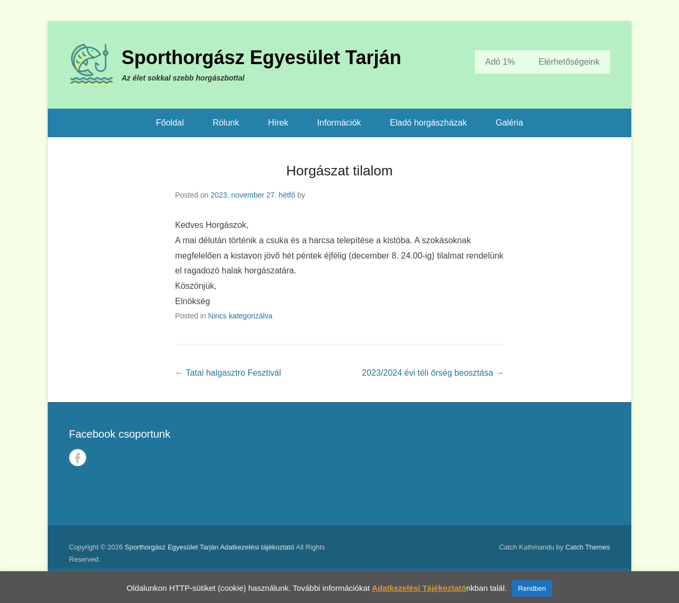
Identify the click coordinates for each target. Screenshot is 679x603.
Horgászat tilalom (339, 171)
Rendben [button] (532, 588)
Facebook (77, 457)
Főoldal (170, 122)
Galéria (509, 122)
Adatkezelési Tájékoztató (419, 587)
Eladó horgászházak (428, 122)
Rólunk (226, 122)
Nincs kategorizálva (240, 316)
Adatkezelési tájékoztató (257, 547)
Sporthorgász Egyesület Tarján (261, 57)
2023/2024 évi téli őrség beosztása (433, 372)
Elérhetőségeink (568, 61)
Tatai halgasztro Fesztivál (228, 372)
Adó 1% (500, 61)
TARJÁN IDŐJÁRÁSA (480, 464)
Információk (339, 122)
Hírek (278, 122)
